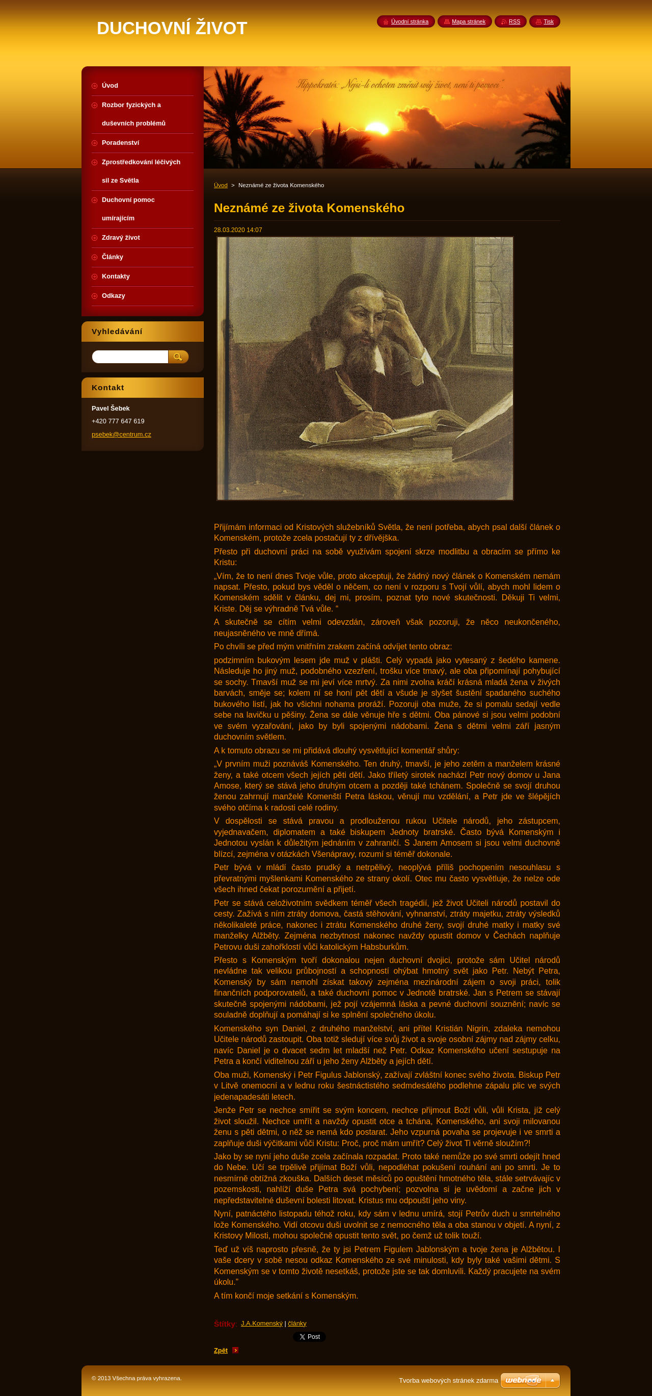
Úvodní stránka (409, 21)
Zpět (221, 1350)
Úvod (221, 185)
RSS (514, 21)
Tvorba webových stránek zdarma (448, 1380)
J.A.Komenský (262, 1323)
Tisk (549, 21)
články (297, 1323)
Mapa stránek (468, 21)
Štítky (224, 1323)
